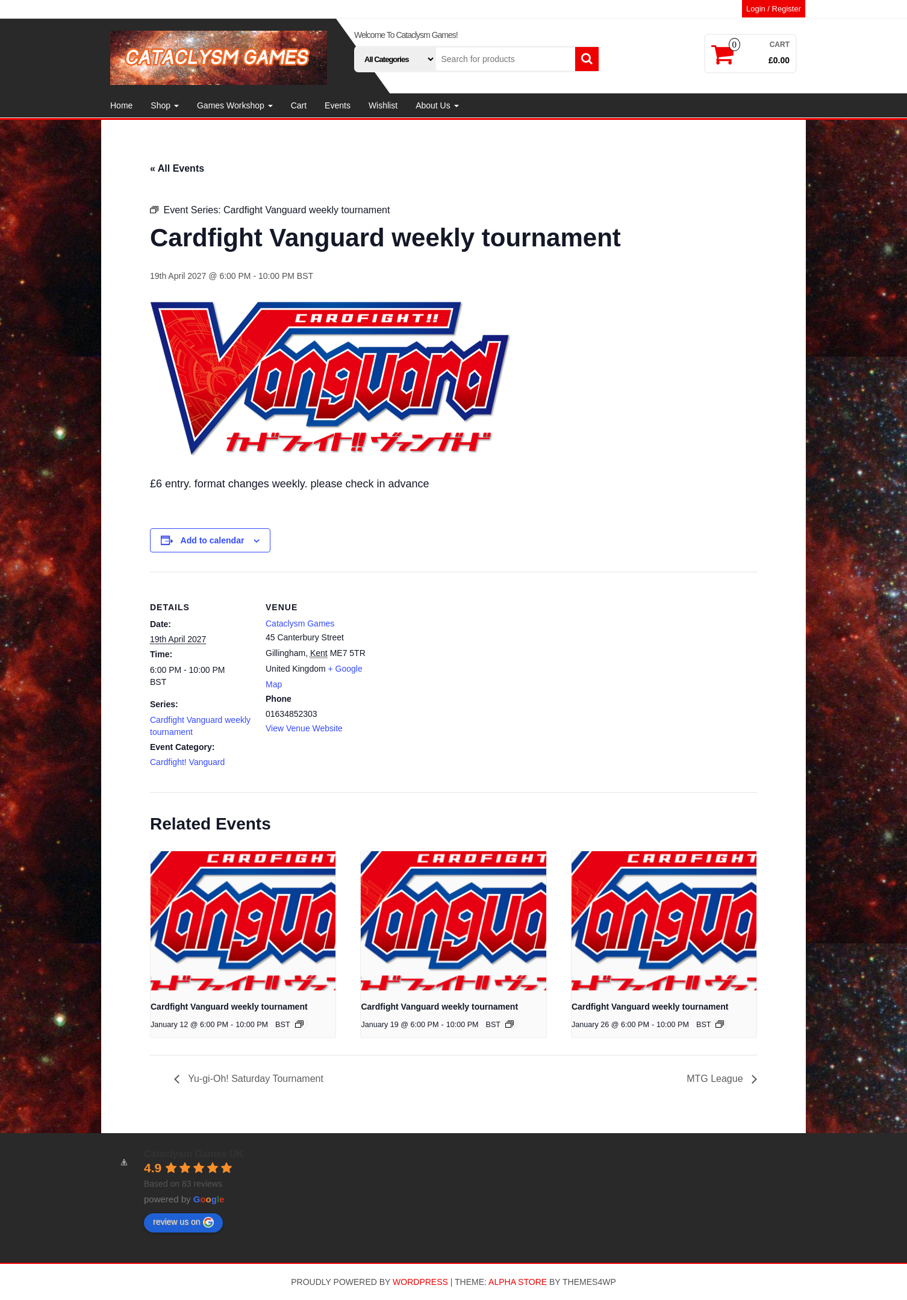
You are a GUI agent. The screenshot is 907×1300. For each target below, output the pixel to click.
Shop (165, 105)
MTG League (716, 1078)
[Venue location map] (444, 655)
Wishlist (383, 105)
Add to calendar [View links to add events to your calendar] (213, 540)
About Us (437, 105)
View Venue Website (304, 728)
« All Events (177, 168)
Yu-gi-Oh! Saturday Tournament (254, 1078)
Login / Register (773, 8)
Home (121, 105)
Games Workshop (235, 105)
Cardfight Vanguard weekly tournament (229, 1006)
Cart (299, 105)
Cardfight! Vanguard (187, 762)
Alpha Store (517, 1282)
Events (338, 105)
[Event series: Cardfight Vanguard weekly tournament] (299, 1024)
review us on (183, 1222)
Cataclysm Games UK (193, 1154)
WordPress (420, 1282)
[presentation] (243, 920)
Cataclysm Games (300, 623)
